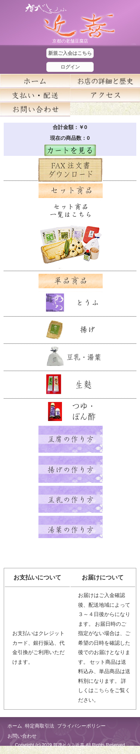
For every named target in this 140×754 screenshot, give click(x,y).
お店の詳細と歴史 (105, 81)
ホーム (35, 81)
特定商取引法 (39, 726)
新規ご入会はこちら (70, 53)
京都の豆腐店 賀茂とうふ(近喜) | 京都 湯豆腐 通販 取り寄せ (70, 21)
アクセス (105, 95)
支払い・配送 (35, 95)
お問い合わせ (22, 736)
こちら (101, 690)
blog (105, 109)
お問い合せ (35, 109)
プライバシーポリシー (81, 726)
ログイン (70, 67)
